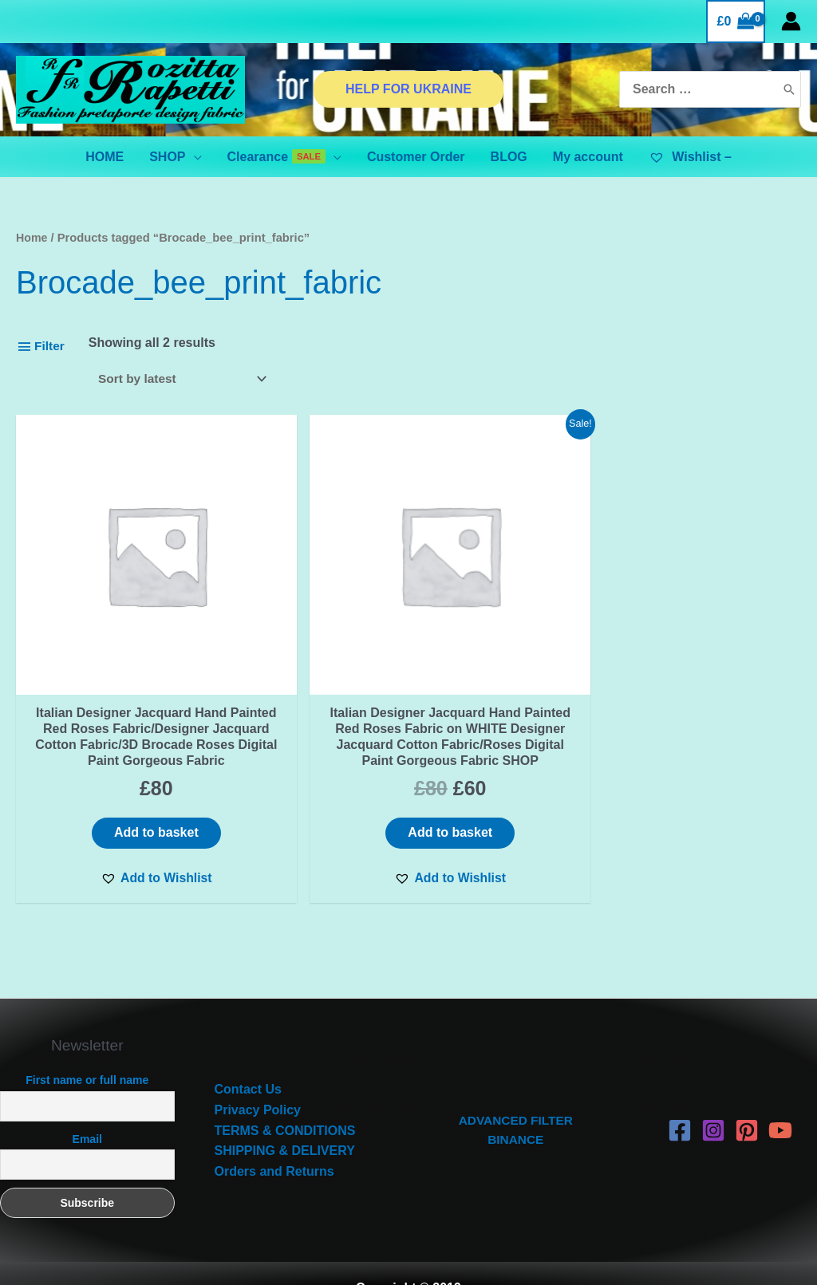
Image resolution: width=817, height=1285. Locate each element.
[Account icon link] (791, 21)
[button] (108, 848)
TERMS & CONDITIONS (285, 1101)
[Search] (789, 90)
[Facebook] (680, 1102)
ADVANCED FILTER (515, 1091)
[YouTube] (780, 1102)
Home (32, 237)
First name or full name (87, 1051)
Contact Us (248, 1060)
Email (87, 1109)
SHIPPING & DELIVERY (285, 1122)
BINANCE (516, 1111)
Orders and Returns (274, 1142)
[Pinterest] (747, 1102)
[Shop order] (184, 379)
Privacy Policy (258, 1080)
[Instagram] (713, 1102)
